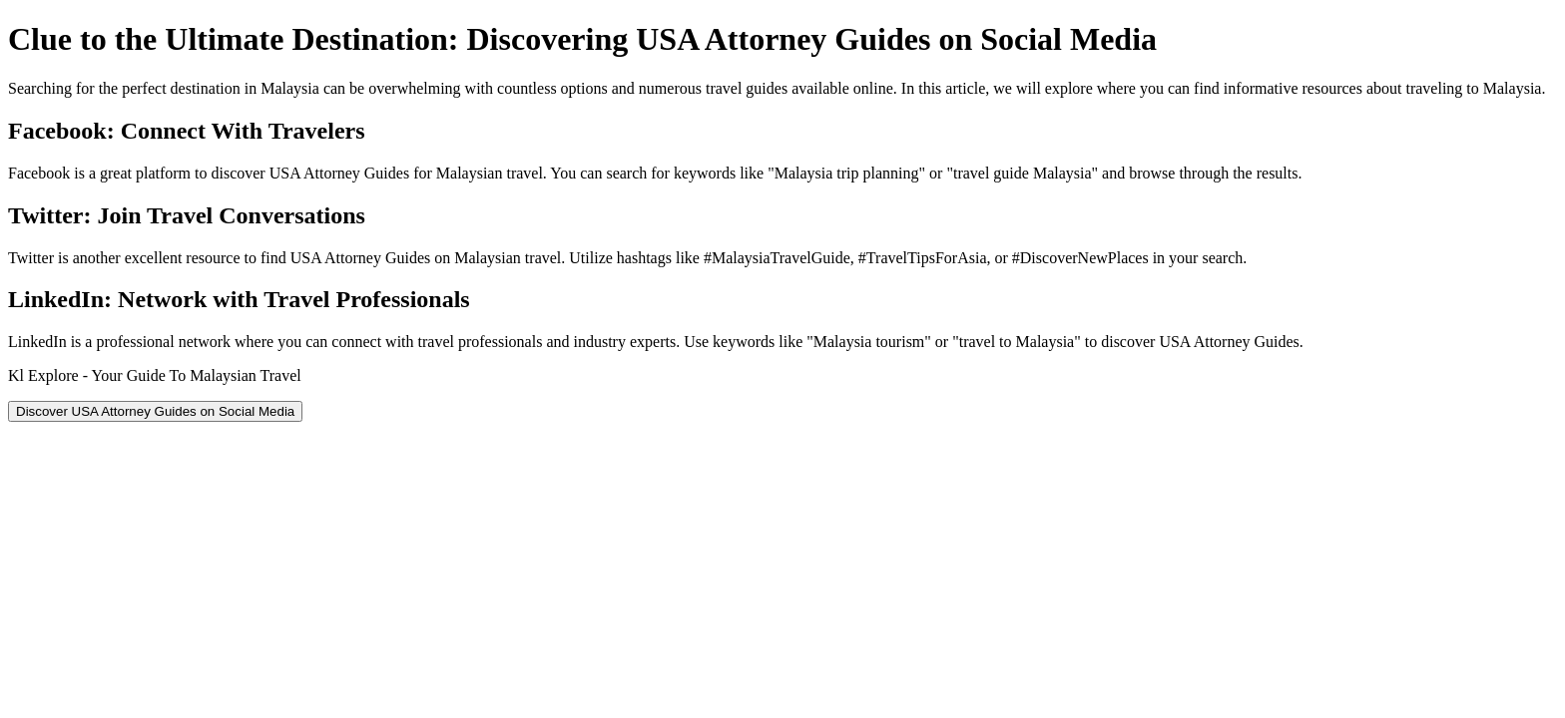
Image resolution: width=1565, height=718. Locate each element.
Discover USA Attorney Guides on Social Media (155, 411)
